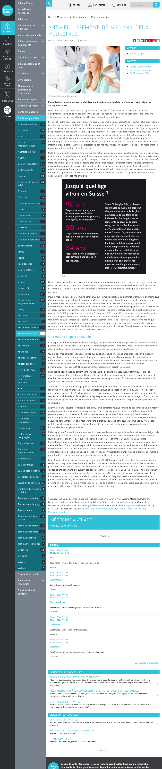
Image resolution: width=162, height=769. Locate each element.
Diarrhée (22, 227)
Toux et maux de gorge (29, 504)
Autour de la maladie (29, 35)
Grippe (21, 281)
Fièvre (21, 257)
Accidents (23, 130)
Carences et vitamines (29, 203)
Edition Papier (26, 2)
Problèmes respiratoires (24, 420)
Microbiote (23, 345)
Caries (21, 209)
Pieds (21, 388)
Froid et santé (25, 263)
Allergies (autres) (26, 151)
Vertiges (22, 567)
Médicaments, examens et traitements (25, 89)
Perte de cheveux (26, 369)
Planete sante (7, 10)
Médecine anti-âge (27, 333)
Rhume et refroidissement (26, 451)
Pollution (22, 406)
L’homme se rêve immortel (65, 701)
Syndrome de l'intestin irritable (29, 490)
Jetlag (21, 309)
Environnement (25, 245)
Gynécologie (24, 79)
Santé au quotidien (28, 118)
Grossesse (23, 73)
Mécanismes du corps (29, 327)
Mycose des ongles (27, 363)
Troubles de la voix (27, 537)
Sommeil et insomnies (24, 582)
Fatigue (22, 251)
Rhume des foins (26, 443)
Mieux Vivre (7, 101)
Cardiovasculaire (27, 57)
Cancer (22, 51)
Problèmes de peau (27, 412)
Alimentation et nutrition (26, 27)
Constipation (24, 221)
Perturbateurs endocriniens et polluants (26, 379)
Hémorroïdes (24, 287)
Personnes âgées (27, 99)
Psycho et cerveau (28, 105)
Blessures (23, 175)
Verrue (21, 561)
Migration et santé (27, 357)
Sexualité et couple (28, 574)
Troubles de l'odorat (28, 525)
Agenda (76, 4)
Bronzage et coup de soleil (28, 183)
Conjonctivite (24, 215)
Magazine (7, 32)
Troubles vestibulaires (29, 543)
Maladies (7, 44)
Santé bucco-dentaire (29, 470)
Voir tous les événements (146, 663)
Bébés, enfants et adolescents (27, 43)
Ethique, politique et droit (29, 65)
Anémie (22, 157)
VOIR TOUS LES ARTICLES (64, 526)
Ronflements (24, 458)
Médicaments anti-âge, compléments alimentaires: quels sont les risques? (94, 690)
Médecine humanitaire (29, 339)
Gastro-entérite (26, 269)
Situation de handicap (29, 482)
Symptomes (7, 71)
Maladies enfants (7, 58)
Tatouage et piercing (28, 498)
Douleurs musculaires (29, 239)
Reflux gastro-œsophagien (25, 436)
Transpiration (25, 510)
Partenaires (99, 4)
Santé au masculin (28, 111)
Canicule (22, 197)
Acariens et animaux (28, 124)
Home (51, 17)
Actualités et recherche (25, 11)
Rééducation (24, 427)
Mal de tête (23, 321)
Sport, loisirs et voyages (26, 592)
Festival (7, 116)
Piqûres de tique (26, 400)
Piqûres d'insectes (27, 394)
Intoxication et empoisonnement (26, 302)
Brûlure (22, 191)
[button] (134, 40)
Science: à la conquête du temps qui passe (75, 677)
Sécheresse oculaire (28, 476)
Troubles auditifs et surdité (27, 518)
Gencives (22, 275)
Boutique (121, 4)
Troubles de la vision (28, 531)
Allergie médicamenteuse (26, 144)
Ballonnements (25, 169)
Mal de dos (23, 315)
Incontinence (24, 294)
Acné (20, 136)
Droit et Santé (7, 84)
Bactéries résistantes (29, 163)
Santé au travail (26, 464)
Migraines (23, 351)
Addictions (23, 18)
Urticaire (22, 555)
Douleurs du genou (27, 233)
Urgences (23, 549)
